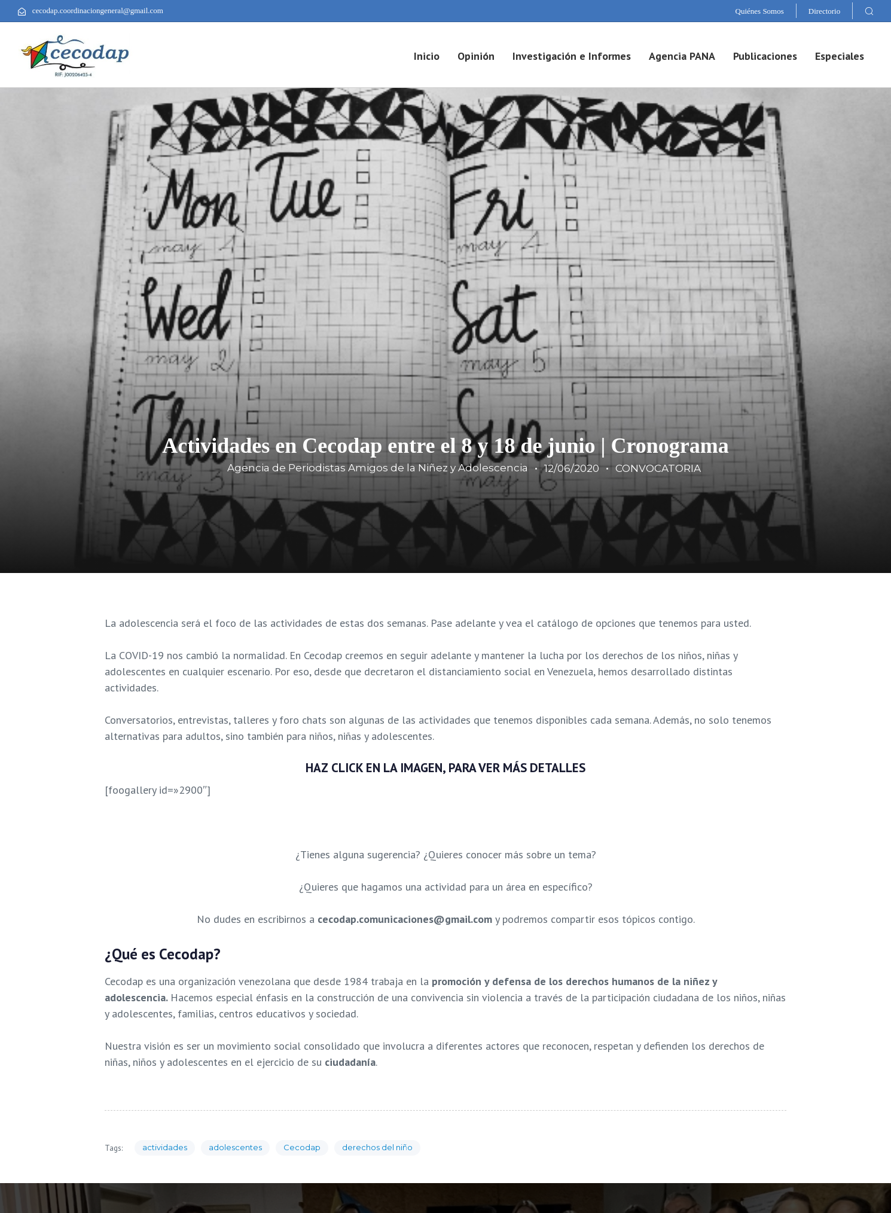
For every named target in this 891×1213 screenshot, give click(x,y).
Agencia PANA (682, 56)
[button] (869, 11)
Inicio (427, 56)
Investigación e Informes (571, 56)
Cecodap (302, 1147)
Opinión (476, 56)
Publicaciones (765, 56)
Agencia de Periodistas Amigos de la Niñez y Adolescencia (377, 468)
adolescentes (235, 1147)
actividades (164, 1147)
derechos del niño (377, 1147)
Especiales (839, 56)
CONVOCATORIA (658, 468)
